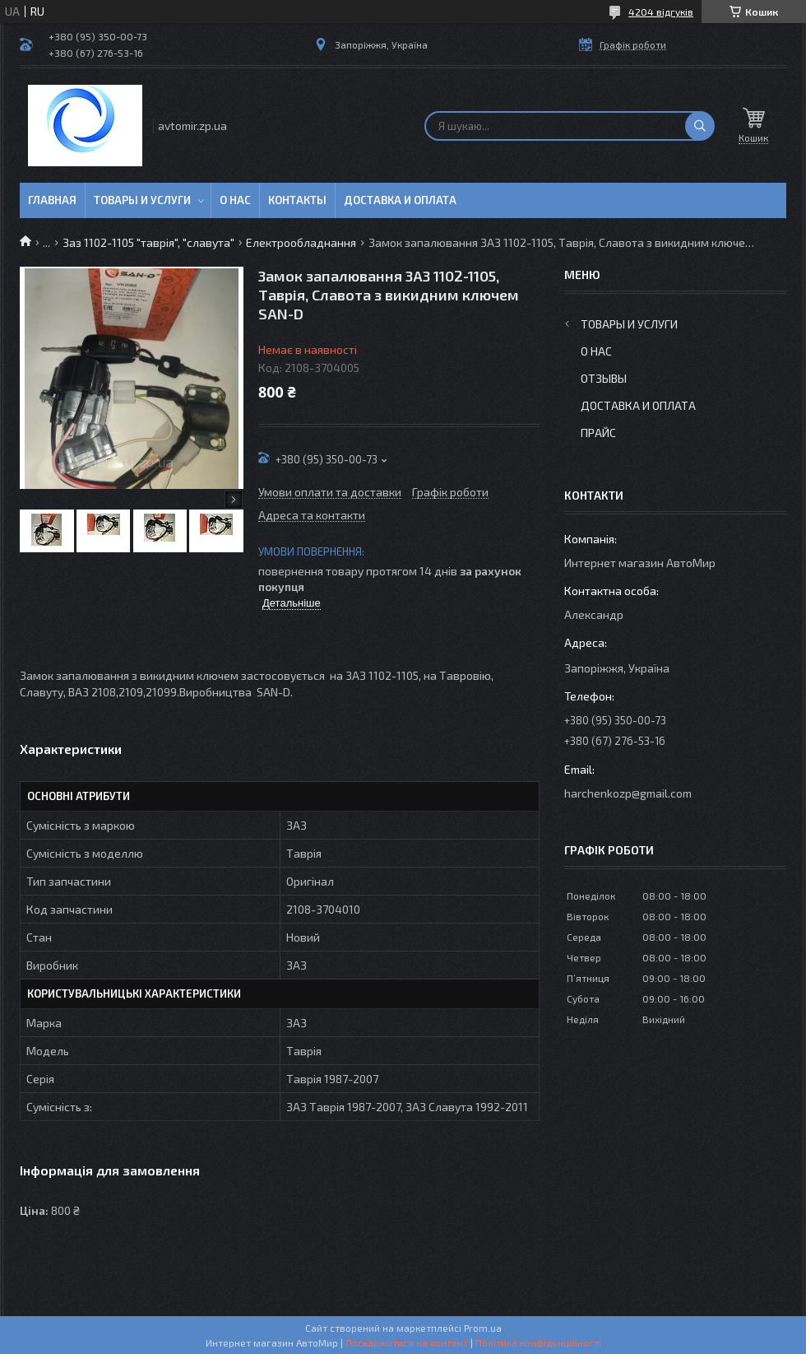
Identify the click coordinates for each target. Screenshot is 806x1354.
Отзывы (604, 378)
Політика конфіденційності (538, 1342)
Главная (52, 200)
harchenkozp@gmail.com (628, 793)
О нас (235, 200)
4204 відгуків (660, 11)
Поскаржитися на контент (406, 1342)
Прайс (598, 433)
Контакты (297, 200)
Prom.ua (483, 1327)
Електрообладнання (301, 242)
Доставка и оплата (400, 200)
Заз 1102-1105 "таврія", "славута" (148, 242)
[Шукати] (700, 126)
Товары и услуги (142, 200)
